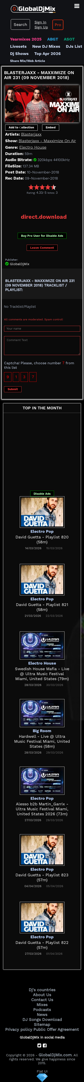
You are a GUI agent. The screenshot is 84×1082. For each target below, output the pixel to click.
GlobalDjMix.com (55, 1054)
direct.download (44, 217)
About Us (42, 994)
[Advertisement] (43, 202)
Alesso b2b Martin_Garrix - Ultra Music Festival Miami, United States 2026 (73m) (42, 809)
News (42, 1014)
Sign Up (41, 27)
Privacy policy (18, 1029)
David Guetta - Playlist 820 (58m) (42, 539)
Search (20, 24)
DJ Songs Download (42, 1019)
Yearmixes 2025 (26, 39)
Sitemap (42, 1024)
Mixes (42, 1004)
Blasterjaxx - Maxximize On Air (47, 140)
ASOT (69, 39)
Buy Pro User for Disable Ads (42, 235)
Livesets (18, 46)
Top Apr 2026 (47, 53)
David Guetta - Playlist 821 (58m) (42, 607)
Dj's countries (42, 989)
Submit (13, 389)
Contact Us (42, 999)
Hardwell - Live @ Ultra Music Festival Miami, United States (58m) (42, 741)
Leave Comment (42, 247)
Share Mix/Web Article (27, 61)
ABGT (52, 39)
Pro (58, 24)
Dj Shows (19, 53)
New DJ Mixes (46, 46)
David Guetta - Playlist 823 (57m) (42, 877)
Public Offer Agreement (56, 1029)
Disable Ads (42, 493)
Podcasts (42, 1009)
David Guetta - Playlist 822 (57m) (42, 945)
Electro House (32, 147)
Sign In (40, 22)
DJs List (74, 46)
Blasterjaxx (31, 134)
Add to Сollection (21, 127)
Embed (51, 127)
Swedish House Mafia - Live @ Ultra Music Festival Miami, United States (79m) (42, 673)
